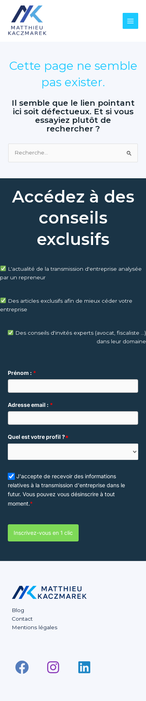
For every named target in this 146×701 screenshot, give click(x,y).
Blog (18, 610)
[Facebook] (22, 667)
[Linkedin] (84, 667)
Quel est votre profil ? (38, 436)
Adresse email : (30, 404)
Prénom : (22, 372)
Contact (22, 619)
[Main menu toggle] (131, 21)
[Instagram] (53, 667)
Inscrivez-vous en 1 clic (43, 532)
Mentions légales (34, 627)
